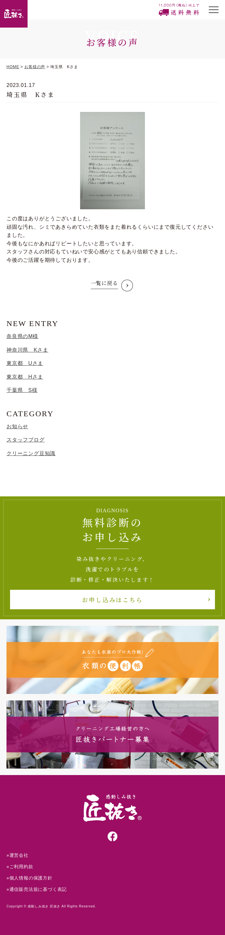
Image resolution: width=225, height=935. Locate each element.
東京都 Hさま (24, 377)
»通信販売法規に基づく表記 (36, 889)
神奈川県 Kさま (27, 350)
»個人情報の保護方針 (29, 877)
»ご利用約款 (19, 866)
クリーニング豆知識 (30, 453)
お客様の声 (34, 67)
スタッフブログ (25, 440)
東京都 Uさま (24, 363)
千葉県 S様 (21, 390)
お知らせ (17, 426)
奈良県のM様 (22, 336)
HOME (12, 67)
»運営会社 (17, 855)
